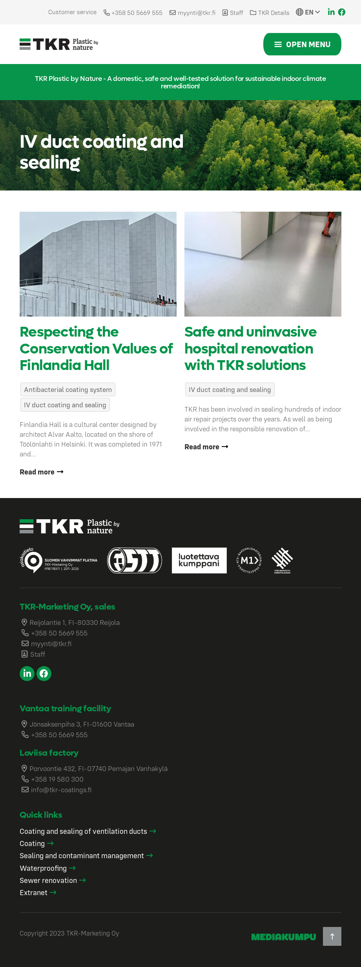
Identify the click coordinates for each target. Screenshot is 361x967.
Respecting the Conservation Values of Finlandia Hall (96, 348)
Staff (236, 12)
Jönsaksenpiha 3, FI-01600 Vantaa (81, 724)
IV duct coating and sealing (65, 404)
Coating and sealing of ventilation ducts (83, 831)
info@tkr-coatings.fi (61, 789)
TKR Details (274, 12)
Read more (37, 471)
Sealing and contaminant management (82, 855)
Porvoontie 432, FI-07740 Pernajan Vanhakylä (98, 768)
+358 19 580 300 (57, 779)
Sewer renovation (48, 880)
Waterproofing (43, 868)
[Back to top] (332, 936)
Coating (32, 843)
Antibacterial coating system (68, 389)
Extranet (33, 892)
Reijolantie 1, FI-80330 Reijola (74, 622)
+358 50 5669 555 (136, 12)
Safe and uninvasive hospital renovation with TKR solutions (250, 348)
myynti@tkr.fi (196, 12)
